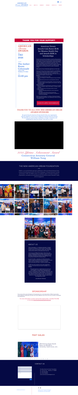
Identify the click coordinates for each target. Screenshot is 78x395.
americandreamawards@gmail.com (42, 300)
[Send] (31, 379)
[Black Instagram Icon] (40, 387)
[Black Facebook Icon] (38, 387)
